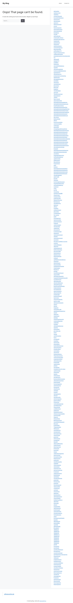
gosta (55, 332)
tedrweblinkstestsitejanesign (61, 110)
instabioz (56, 208)
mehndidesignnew (58, 404)
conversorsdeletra (58, 563)
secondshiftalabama (59, 66)
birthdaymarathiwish (59, 518)
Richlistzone (57, 201)
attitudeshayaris (58, 284)
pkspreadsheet (57, 256)
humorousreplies (58, 122)
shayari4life (57, 274)
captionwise (57, 364)
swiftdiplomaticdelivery (60, 259)
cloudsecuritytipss (58, 568)
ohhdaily (56, 390)
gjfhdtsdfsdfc (57, 526)
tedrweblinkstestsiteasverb (61, 132)
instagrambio (57, 196)
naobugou (56, 125)
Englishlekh (57, 425)
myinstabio (56, 351)
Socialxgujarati (57, 485)
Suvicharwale (57, 415)
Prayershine (57, 163)
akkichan (56, 246)
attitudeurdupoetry (59, 276)
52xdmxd (56, 261)
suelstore (56, 187)
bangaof (56, 148)
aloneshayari (57, 21)
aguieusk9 (56, 59)
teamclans (56, 298)
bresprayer (56, 448)
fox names (56, 215)
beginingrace (57, 458)
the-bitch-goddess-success (60, 241)
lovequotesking (58, 354)
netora (55, 304)
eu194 (55, 190)
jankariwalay (57, 382)
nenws (55, 334)
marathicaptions (58, 513)
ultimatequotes (58, 361)
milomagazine (57, 465)
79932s (55, 97)
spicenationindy (58, 100)
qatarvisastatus (58, 291)
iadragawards (57, 394)
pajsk (55, 216)
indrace (55, 167)
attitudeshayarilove (59, 380)
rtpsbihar (56, 14)
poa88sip (56, 62)
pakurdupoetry (57, 347)
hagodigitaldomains (59, 155)
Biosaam (56, 423)
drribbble (56, 81)
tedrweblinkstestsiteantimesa (61, 130)
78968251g (56, 534)
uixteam (56, 258)
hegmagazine (57, 584)
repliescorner (57, 13)
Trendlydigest (57, 90)
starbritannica (57, 385)
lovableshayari (57, 561)
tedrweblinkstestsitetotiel (60, 152)
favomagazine (57, 583)
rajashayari (56, 316)
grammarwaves (58, 221)
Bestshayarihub (58, 420)
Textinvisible (57, 486)
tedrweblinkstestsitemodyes (61, 142)
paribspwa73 (57, 72)
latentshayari (57, 263)
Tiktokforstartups (58, 94)
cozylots (56, 243)
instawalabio (57, 506)
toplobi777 (56, 61)
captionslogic (57, 370)
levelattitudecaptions (59, 39)
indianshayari (57, 445)
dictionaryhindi (57, 24)
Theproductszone (58, 356)
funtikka (56, 324)
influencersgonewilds (59, 414)
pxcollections (57, 377)
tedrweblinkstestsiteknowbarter (62, 139)
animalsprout (57, 430)
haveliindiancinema (59, 105)
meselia (56, 67)
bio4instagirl (57, 510)
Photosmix (56, 402)
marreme (56, 240)
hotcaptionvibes (58, 457)
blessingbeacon (58, 573)
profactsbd (56, 362)
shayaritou (56, 372)
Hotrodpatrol (57, 95)
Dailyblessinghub (58, 412)
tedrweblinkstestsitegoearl (60, 114)
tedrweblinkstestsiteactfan (60, 107)
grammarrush (57, 468)
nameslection (57, 84)
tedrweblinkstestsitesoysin (60, 173)
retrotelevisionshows (59, 147)
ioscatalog (56, 192)
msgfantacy (57, 488)
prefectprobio (57, 198)
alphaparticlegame (58, 303)
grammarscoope (58, 571)
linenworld (56, 387)
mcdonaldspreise (58, 321)
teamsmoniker (57, 220)
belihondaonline (58, 250)
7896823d (56, 529)
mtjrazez (56, 180)
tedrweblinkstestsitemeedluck (61, 112)
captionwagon (57, 225)
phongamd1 (57, 230)
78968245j (56, 539)
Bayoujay (56, 87)
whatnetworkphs (58, 29)
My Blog (6, 3)
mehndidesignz (58, 245)
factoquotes (57, 481)
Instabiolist (56, 440)
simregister (56, 367)
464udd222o (57, 521)
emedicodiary (57, 349)
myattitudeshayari (58, 549)
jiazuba (55, 178)
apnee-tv (56, 23)
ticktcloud (56, 64)
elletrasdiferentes (58, 443)
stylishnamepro (58, 46)
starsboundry (57, 397)
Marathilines (57, 162)
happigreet (56, 41)
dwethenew (57, 77)
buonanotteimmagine (59, 379)
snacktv (56, 392)
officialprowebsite (58, 69)
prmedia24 (56, 339)
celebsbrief (56, 228)
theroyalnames (57, 433)
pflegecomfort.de (9, 594)
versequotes (57, 226)
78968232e (56, 531)
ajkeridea (56, 501)
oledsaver (56, 558)
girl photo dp (57, 331)
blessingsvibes (57, 49)
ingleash (56, 223)
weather (56, 327)
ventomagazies (57, 399)
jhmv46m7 (56, 528)
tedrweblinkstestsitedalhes (60, 168)
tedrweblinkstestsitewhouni (61, 115)
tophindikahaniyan (58, 346)
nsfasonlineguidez (58, 357)
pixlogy (55, 271)
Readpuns (56, 269)
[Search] (23, 20)
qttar (55, 165)
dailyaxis (56, 205)
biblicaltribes (57, 119)
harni (55, 337)
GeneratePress (42, 601)
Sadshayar (56, 410)
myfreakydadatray (58, 157)
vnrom (55, 26)
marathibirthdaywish (59, 422)
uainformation (57, 336)
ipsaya (55, 452)
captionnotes (57, 158)
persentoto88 (57, 251)
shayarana (56, 44)
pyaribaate (56, 548)
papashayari (57, 42)
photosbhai (57, 344)
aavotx (55, 312)
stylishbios (56, 476)
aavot (55, 516)
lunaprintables (57, 566)
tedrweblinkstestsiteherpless (61, 135)
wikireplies (56, 11)
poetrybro (56, 460)
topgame (56, 308)
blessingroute (57, 447)
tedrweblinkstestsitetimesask (61, 145)
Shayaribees (57, 418)
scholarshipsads (58, 16)
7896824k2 (56, 541)
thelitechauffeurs (58, 500)
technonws (56, 342)
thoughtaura (57, 551)
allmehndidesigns (58, 283)
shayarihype (57, 435)
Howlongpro (57, 268)
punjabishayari (57, 279)
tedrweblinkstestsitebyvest (60, 134)
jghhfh (55, 544)
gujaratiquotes (57, 511)
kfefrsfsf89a (57, 523)
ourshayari (56, 546)
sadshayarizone (58, 473)
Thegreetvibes (57, 427)
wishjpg (56, 317)
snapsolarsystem (58, 359)
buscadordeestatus (58, 18)
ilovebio (56, 520)
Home (60, 3)
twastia (55, 374)
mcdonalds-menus (58, 37)
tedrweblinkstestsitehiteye (60, 137)
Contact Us (66, 3)
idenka (55, 306)
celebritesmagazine (59, 453)
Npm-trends (57, 99)
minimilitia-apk (57, 309)
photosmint (57, 19)
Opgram (56, 417)
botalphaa (56, 33)
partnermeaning (58, 470)
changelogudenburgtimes (60, 129)
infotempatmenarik (59, 319)
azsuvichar (56, 352)
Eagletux (56, 89)
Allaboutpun (57, 160)
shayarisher (57, 491)
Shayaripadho (57, 264)
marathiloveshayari (59, 273)
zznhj (55, 188)
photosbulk (56, 329)
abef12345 (56, 177)
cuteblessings (57, 409)
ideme (55, 120)
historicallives (57, 400)
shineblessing (57, 203)
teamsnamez (57, 455)
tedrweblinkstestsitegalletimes (61, 109)
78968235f (56, 533)
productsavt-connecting (60, 76)
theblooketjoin (57, 288)
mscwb (55, 34)
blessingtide (57, 581)
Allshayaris (56, 428)
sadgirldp (56, 322)
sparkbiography (58, 462)
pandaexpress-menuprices (60, 554)
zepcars (56, 395)
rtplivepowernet (58, 248)
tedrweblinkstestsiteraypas (60, 143)
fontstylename (57, 515)
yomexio (56, 490)
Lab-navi (56, 92)
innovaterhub (57, 218)
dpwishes (56, 493)
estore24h (56, 127)
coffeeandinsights (58, 54)
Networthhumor (58, 200)
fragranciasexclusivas (59, 52)
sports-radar (57, 301)
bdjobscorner (57, 255)
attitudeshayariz (58, 496)
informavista (57, 438)
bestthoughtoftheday (59, 286)
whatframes (57, 389)
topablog (56, 341)
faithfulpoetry (57, 508)
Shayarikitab (57, 407)
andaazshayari (57, 210)
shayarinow (57, 195)
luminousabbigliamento (60, 71)
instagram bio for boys (59, 369)
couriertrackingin (58, 553)
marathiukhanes (58, 478)
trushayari (56, 471)
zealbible (56, 463)
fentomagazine (57, 28)
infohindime (57, 375)
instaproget (57, 294)
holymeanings (57, 564)
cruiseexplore (57, 213)
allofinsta (56, 314)
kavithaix (56, 483)
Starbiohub (56, 569)
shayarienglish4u (58, 299)
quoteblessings (57, 405)
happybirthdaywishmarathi (61, 278)
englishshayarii (57, 559)
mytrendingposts (58, 47)
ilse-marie (56, 117)
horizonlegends (58, 384)
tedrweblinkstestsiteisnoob (61, 172)
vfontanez (56, 82)
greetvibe (56, 480)
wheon (55, 505)
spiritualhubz (57, 36)
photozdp (56, 503)
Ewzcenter (56, 86)
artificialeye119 (57, 51)
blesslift (56, 442)
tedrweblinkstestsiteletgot (60, 140)
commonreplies (58, 124)
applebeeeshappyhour (59, 311)
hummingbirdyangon (59, 182)
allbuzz (55, 206)
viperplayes (57, 467)
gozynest (56, 437)
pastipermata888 (58, 193)
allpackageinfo (57, 293)
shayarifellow (57, 498)
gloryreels (56, 211)
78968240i (56, 538)
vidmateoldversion (58, 326)
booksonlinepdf (58, 296)
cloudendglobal (58, 175)
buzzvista (56, 450)
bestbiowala (57, 475)
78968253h (56, 536)
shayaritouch (57, 556)
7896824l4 (56, 543)
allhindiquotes (57, 281)
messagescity (57, 576)
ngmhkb (56, 524)
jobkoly (55, 365)
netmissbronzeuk (58, 235)
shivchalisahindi (58, 31)
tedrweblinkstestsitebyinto (60, 102)
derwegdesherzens (58, 79)
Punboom (56, 578)
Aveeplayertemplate (59, 266)
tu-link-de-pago (58, 231)
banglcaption (57, 495)
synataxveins (57, 432)
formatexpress (57, 289)
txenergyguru (57, 253)
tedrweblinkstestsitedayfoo (61, 170)
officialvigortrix (57, 74)
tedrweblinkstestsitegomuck (61, 104)
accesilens (56, 153)
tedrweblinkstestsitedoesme (61, 150)
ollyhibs (56, 236)
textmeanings (57, 579)
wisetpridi (56, 233)
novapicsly (56, 574)
